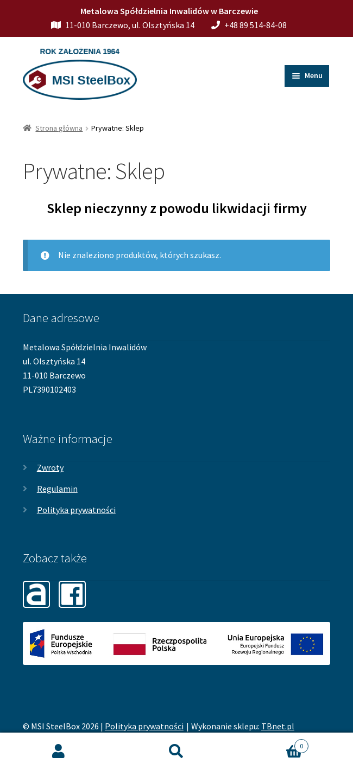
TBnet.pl (277, 726)
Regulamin (57, 488)
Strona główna (59, 128)
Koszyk (271, 743)
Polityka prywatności (76, 509)
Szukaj (177, 751)
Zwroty (50, 467)
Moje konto (59, 751)
